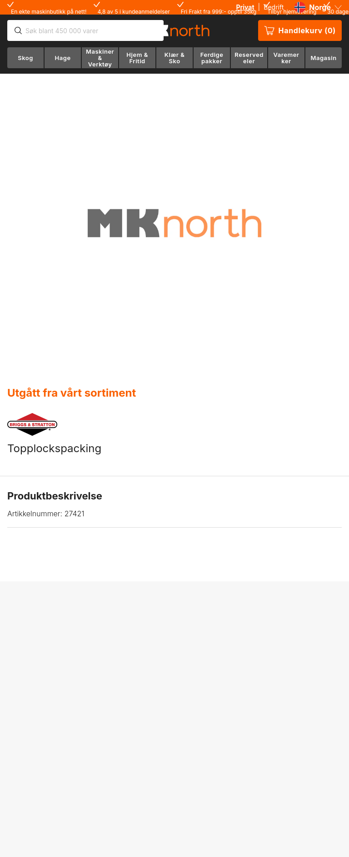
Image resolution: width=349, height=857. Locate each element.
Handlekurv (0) (300, 30)
